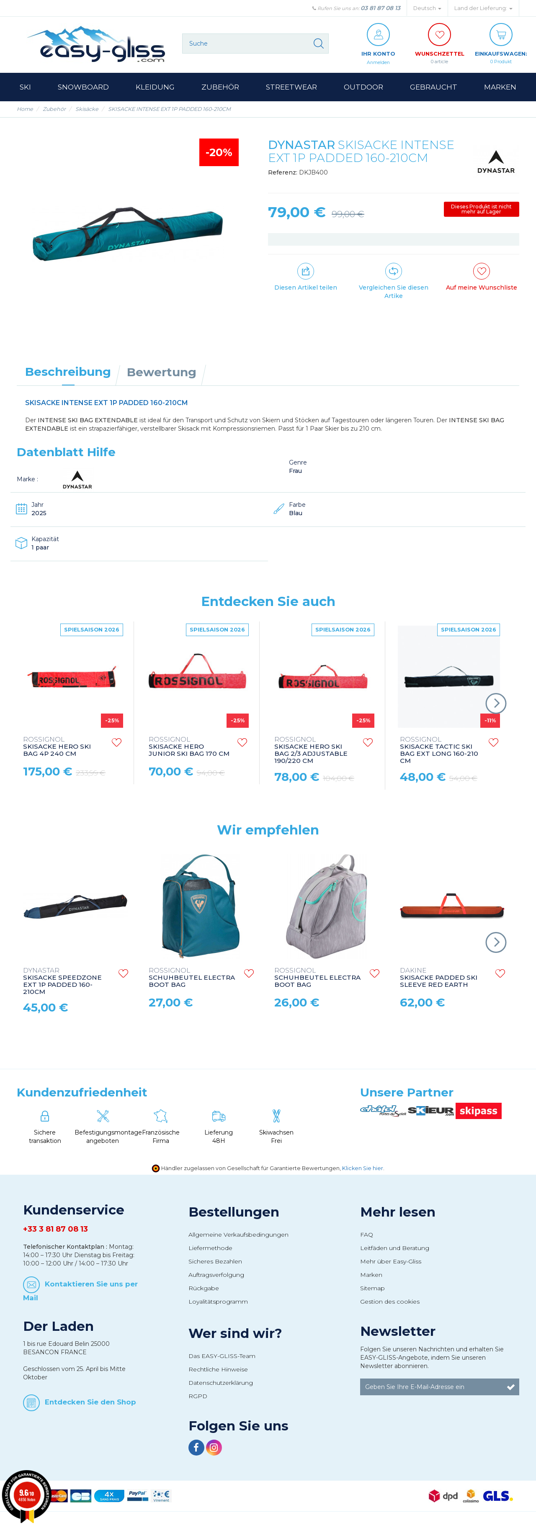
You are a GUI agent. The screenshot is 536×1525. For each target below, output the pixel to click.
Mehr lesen (398, 1212)
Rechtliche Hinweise (218, 1370)
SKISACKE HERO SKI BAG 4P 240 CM (57, 747)
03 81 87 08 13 (380, 8)
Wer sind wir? (235, 1334)
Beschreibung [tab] (68, 372)
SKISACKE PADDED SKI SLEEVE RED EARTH (438, 978)
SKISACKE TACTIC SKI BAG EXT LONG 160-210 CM (439, 751)
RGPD (197, 1396)
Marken (371, 1275)
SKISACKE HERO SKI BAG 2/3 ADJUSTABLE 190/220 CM (311, 751)
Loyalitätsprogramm (218, 1302)
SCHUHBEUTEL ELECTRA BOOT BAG (192, 978)
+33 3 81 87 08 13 (55, 1229)
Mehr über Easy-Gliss (390, 1262)
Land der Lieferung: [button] (483, 8)
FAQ (366, 1235)
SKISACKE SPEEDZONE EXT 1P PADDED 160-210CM (62, 982)
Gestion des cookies (390, 1302)
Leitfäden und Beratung (394, 1248)
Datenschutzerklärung (220, 1383)
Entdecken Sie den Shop (90, 1402)
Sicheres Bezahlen (215, 1262)
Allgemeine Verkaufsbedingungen (238, 1235)
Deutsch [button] (427, 8)
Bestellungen (233, 1212)
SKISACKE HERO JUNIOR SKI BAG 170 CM (189, 747)
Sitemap (372, 1288)
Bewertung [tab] (161, 372)
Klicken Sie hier (362, 1169)
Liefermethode (210, 1248)
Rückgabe (203, 1288)
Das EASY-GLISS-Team (221, 1356)
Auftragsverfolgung (216, 1275)
